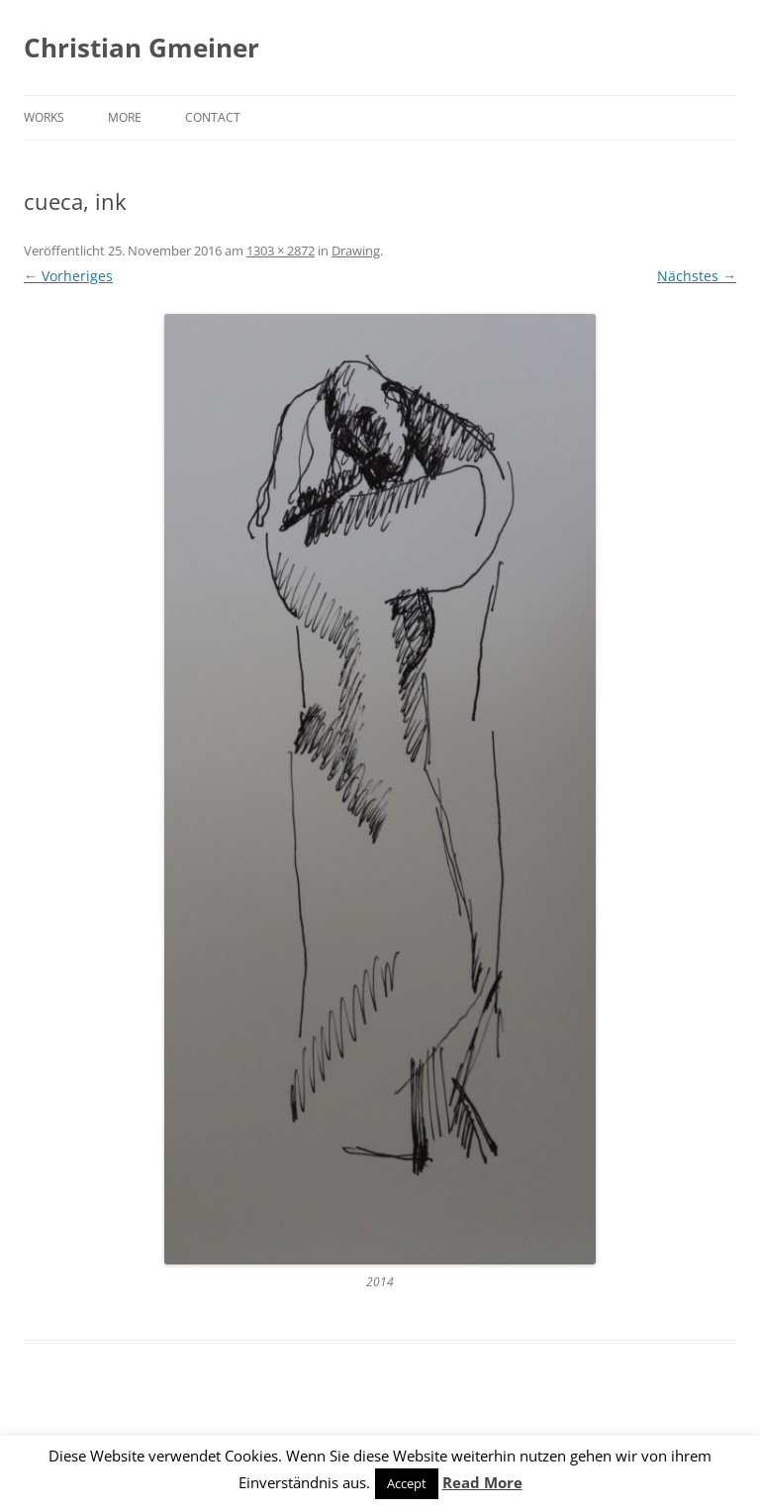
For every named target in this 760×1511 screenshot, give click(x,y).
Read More (482, 1482)
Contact (212, 117)
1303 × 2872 (280, 250)
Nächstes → (696, 275)
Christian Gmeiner (141, 47)
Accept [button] (407, 1483)
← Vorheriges (68, 275)
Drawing (356, 250)
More (125, 117)
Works (44, 117)
